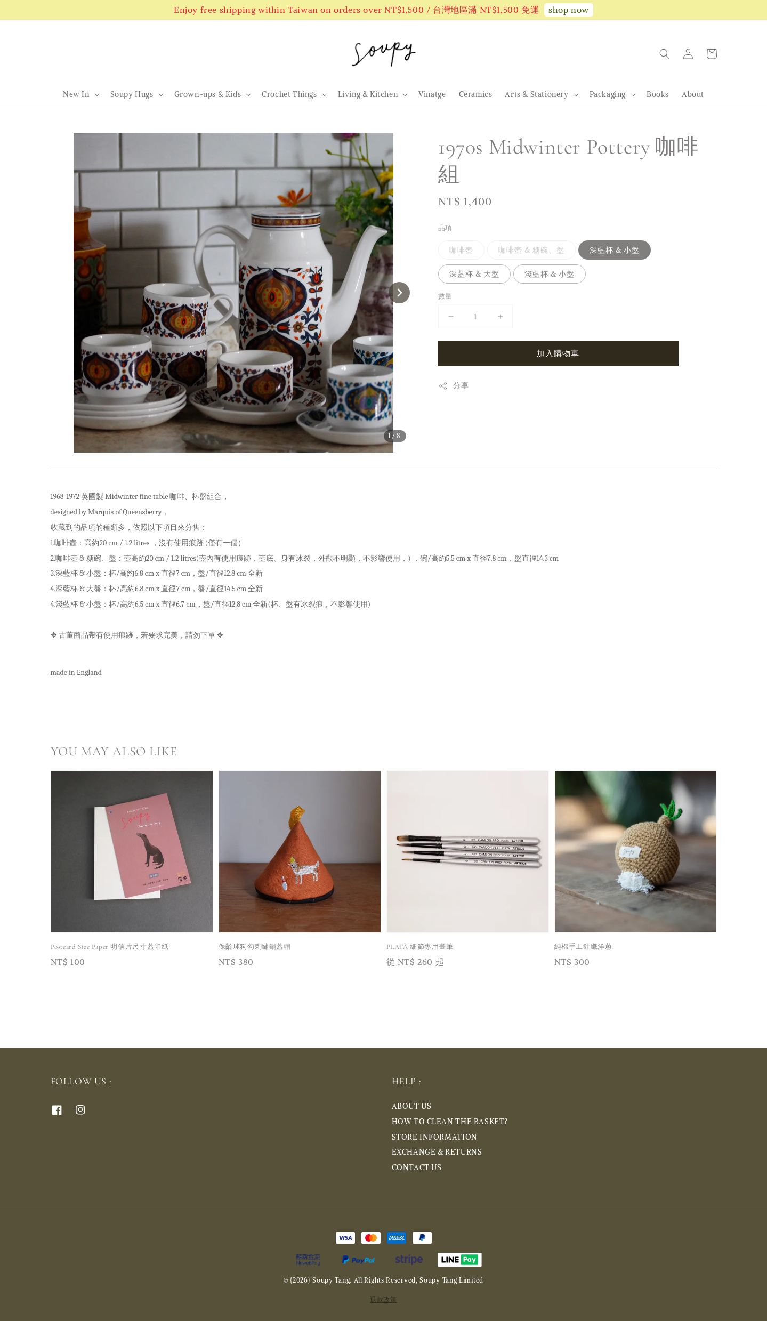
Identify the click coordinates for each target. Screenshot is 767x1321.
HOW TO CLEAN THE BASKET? (450, 1121)
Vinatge (432, 94)
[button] (664, 54)
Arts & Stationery (536, 94)
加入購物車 (558, 353)
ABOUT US (412, 1106)
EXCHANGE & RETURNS (437, 1152)
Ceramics (476, 94)
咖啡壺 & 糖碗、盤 (531, 250)
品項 (445, 227)
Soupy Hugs (132, 94)
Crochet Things (289, 94)
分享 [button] (453, 386)
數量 (445, 296)
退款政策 (383, 1299)
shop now (568, 9)
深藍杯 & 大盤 (474, 274)
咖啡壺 (461, 250)
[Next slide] (399, 292)
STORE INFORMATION (435, 1137)
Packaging (608, 94)
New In (76, 94)
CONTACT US (417, 1167)
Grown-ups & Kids (207, 94)
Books (658, 94)
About (693, 94)
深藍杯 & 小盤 (615, 250)
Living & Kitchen (368, 94)
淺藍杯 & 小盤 (549, 274)
